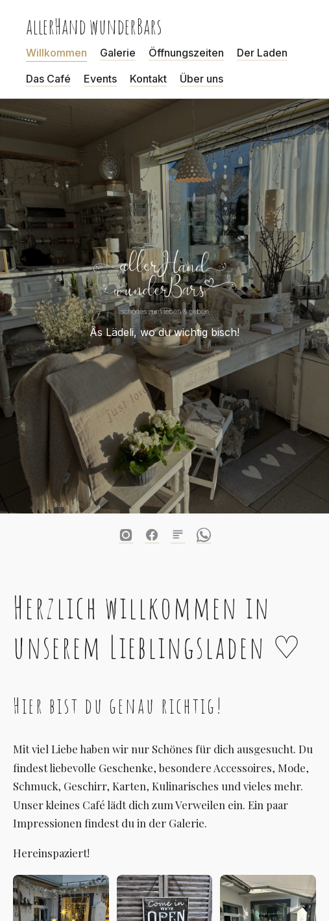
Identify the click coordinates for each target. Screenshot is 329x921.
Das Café (48, 78)
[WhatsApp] (204, 535)
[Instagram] (126, 535)
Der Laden (262, 52)
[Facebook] (152, 535)
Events (100, 78)
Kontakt (148, 78)
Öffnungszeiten (186, 52)
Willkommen (56, 52)
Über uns (201, 78)
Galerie (118, 52)
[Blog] (178, 535)
